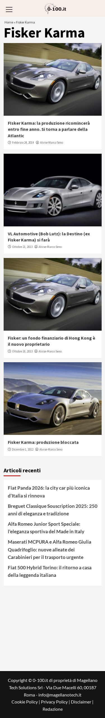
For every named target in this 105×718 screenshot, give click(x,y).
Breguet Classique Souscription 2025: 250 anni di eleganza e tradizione (52, 509)
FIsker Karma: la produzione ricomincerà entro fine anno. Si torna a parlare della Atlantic (49, 129)
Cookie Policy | (26, 701)
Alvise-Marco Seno (51, 142)
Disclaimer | (82, 701)
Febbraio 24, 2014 (23, 142)
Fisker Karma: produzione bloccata (43, 442)
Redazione (53, 709)
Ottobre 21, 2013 (22, 247)
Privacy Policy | (56, 701)
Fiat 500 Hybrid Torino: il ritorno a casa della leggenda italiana (50, 571)
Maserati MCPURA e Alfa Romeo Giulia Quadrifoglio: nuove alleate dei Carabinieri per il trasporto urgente (49, 549)
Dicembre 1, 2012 (22, 449)
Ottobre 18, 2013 (22, 351)
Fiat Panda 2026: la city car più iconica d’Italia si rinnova (49, 491)
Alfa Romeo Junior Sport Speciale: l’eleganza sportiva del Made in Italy (46, 527)
